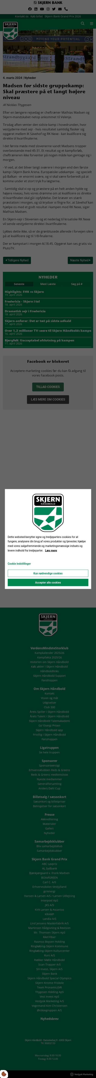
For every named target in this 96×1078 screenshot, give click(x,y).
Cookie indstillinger (19, 563)
